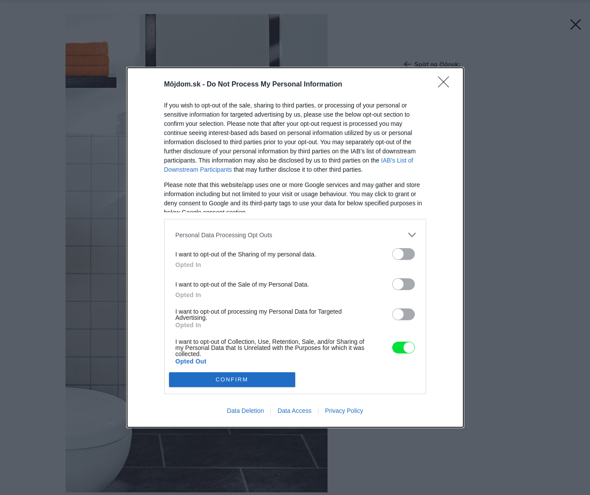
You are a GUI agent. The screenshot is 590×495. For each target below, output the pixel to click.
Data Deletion (245, 410)
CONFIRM (232, 379)
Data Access (294, 410)
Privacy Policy (344, 410)
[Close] (446, 84)
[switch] (403, 254)
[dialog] (295, 247)
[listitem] (295, 234)
